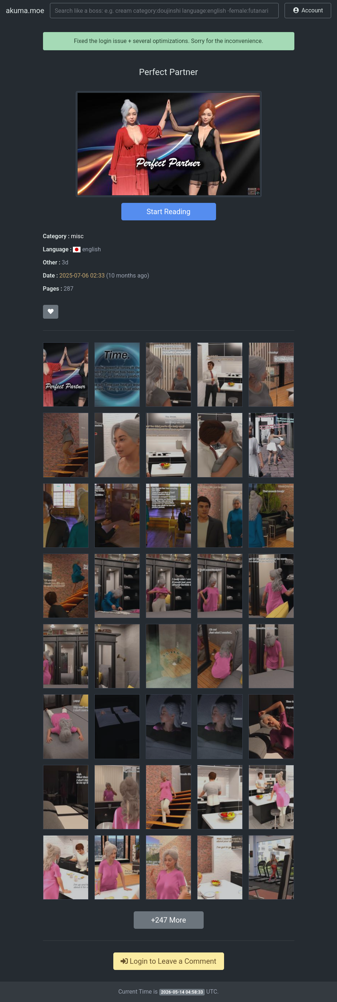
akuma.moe (25, 10)
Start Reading (168, 211)
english (87, 249)
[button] (308, 10)
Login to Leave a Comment (168, 961)
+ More (168, 920)
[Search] (164, 10)
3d (65, 262)
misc (77, 236)
